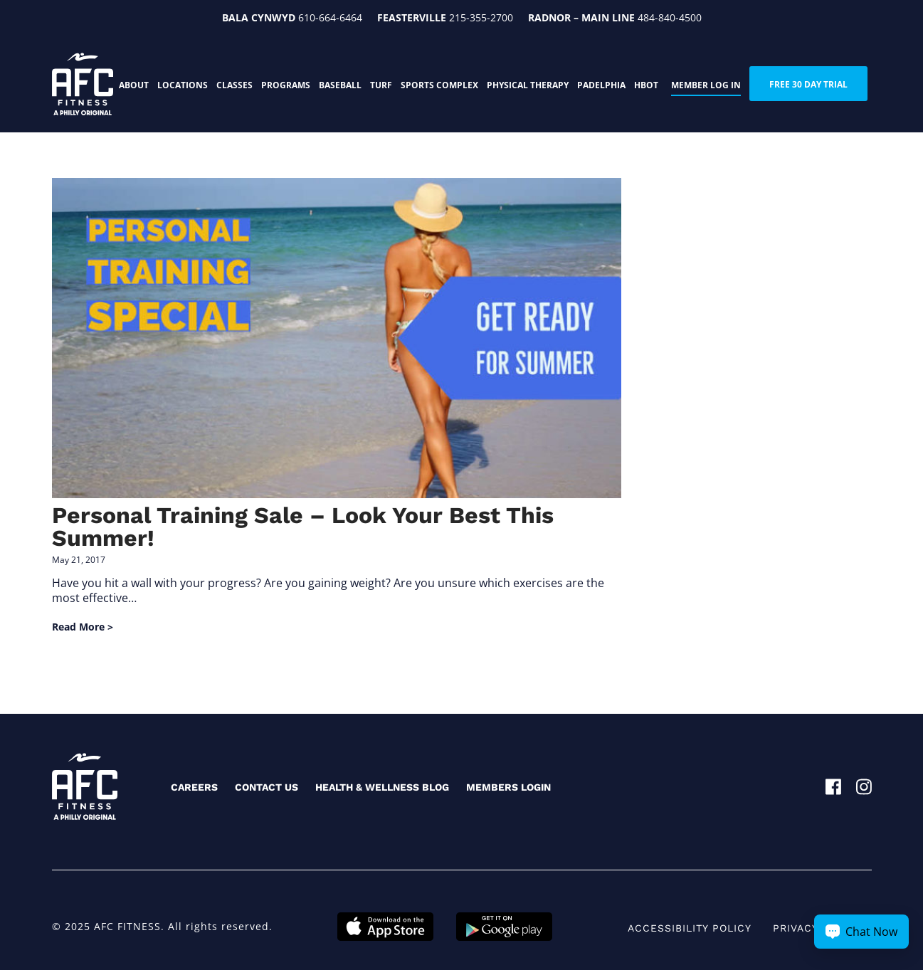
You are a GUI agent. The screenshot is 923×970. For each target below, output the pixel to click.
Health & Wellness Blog (382, 787)
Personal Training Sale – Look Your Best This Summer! (303, 527)
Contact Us (266, 787)
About (134, 85)
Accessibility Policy (689, 928)
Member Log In (706, 85)
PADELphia (601, 85)
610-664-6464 (330, 17)
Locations (182, 85)
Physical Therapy (528, 85)
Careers (194, 787)
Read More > (82, 626)
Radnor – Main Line (581, 17)
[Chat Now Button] (861, 931)
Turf (381, 85)
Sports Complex (439, 85)
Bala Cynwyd (258, 17)
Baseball (340, 85)
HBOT (646, 85)
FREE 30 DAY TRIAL (808, 84)
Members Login (508, 787)
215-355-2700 (481, 17)
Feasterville (411, 17)
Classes (234, 85)
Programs (285, 85)
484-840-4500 (670, 17)
